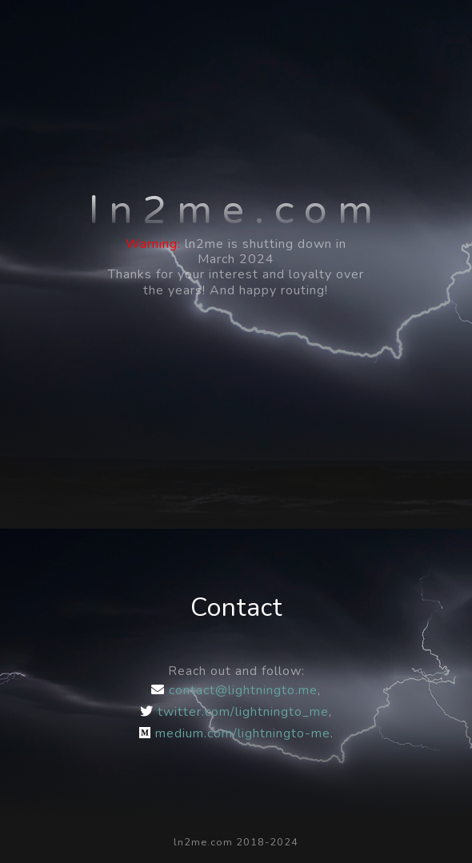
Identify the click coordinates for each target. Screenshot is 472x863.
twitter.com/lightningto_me (234, 712)
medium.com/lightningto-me (234, 733)
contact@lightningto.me (234, 690)
